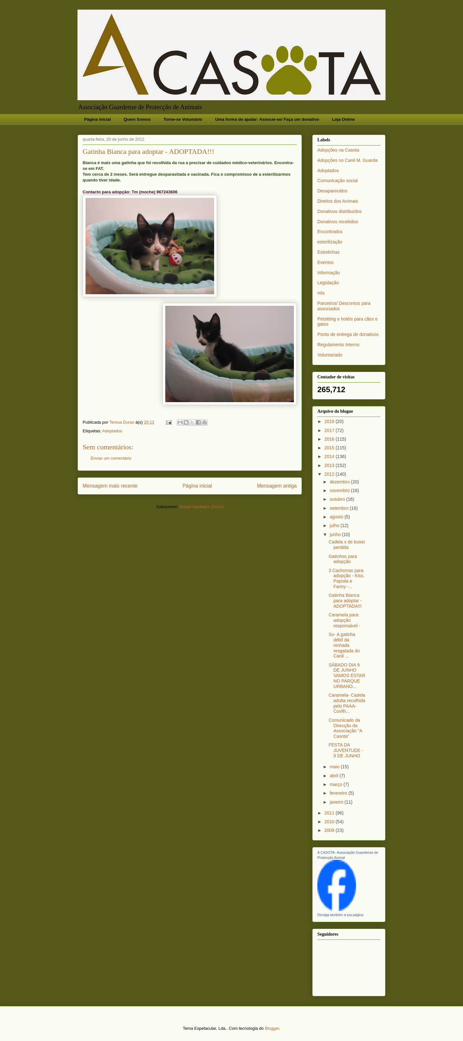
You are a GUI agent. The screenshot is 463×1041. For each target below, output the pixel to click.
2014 (330, 456)
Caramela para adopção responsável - (344, 620)
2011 (330, 813)
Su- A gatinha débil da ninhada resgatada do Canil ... (344, 645)
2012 (330, 474)
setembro (340, 508)
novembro (340, 490)
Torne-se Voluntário (182, 119)
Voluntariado (329, 354)
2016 (330, 439)
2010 (330, 821)
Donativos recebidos (337, 221)
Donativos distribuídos (339, 211)
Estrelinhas (328, 252)
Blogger (272, 1028)
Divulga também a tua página (340, 915)
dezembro (340, 481)
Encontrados (330, 231)
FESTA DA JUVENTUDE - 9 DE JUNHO (346, 750)
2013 (330, 465)
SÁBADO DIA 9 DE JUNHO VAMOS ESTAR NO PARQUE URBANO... (347, 675)
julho (335, 525)
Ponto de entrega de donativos (348, 334)
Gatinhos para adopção (343, 559)
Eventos (325, 262)
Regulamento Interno (338, 344)
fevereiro (339, 793)
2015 (330, 447)
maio (335, 766)
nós (321, 293)
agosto (337, 516)
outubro (338, 499)
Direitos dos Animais (337, 201)
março (336, 784)
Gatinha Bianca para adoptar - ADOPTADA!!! (345, 601)
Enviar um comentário (111, 458)
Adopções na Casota (338, 150)
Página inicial (97, 119)
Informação (328, 272)
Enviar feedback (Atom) (201, 506)
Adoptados (112, 430)
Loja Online (343, 119)
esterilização (329, 241)
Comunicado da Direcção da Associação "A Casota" (345, 728)
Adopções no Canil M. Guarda (347, 160)
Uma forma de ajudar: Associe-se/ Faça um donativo (267, 119)
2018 (330, 421)
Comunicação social (337, 180)
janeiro (337, 802)
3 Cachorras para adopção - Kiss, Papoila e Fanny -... (347, 578)
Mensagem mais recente (110, 486)
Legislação (328, 282)
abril (334, 775)
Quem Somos (137, 119)
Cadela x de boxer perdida (347, 544)
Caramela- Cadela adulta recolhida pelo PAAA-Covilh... (347, 703)
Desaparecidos (332, 190)
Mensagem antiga (277, 486)
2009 (330, 830)
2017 (330, 430)
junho (336, 534)
